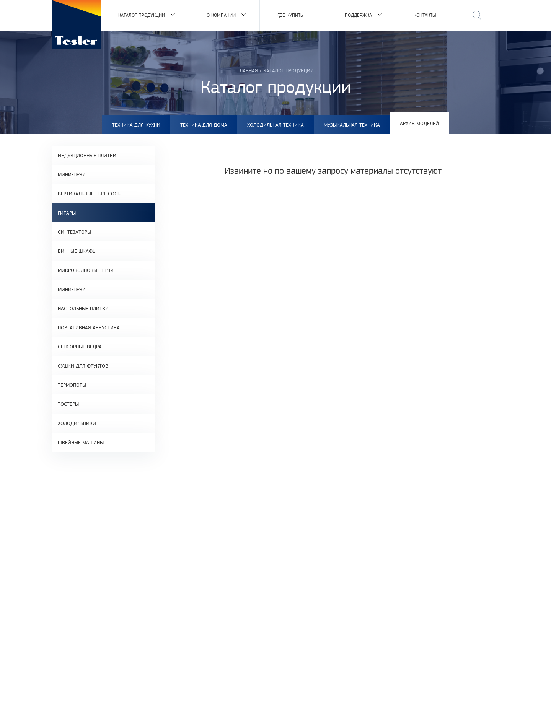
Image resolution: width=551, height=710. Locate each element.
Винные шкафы (77, 251)
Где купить (290, 15)
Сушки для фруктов (83, 366)
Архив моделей (419, 123)
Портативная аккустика (89, 327)
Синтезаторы (74, 232)
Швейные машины (81, 442)
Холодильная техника (275, 125)
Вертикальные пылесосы (89, 194)
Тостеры (68, 404)
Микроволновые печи (86, 270)
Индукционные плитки (87, 155)
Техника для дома (203, 125)
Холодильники (77, 423)
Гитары (67, 213)
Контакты (425, 15)
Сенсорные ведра (80, 347)
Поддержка (358, 15)
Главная (247, 70)
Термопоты (72, 385)
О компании (221, 15)
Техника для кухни (136, 125)
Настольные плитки (83, 308)
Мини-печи (72, 174)
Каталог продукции (141, 15)
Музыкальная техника (352, 125)
